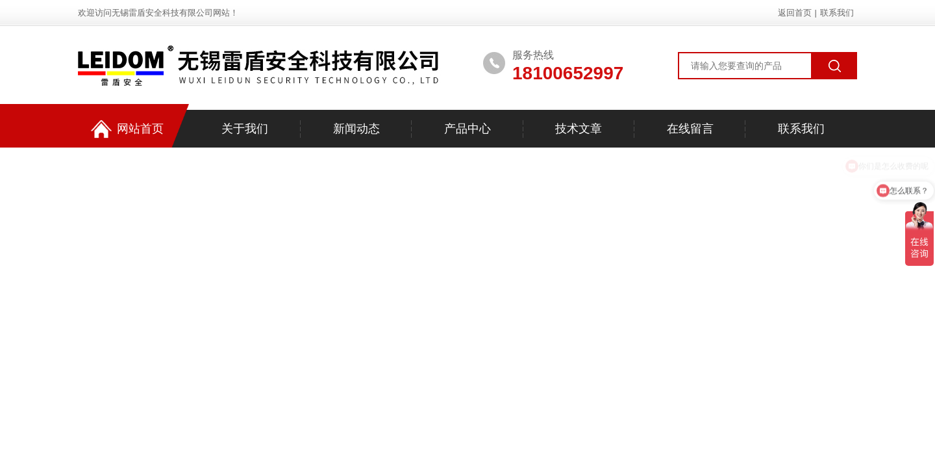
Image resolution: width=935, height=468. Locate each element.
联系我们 (837, 13)
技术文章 (578, 128)
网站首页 (127, 129)
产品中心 (467, 128)
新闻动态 (356, 128)
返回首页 (795, 13)
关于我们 (244, 128)
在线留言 (690, 128)
